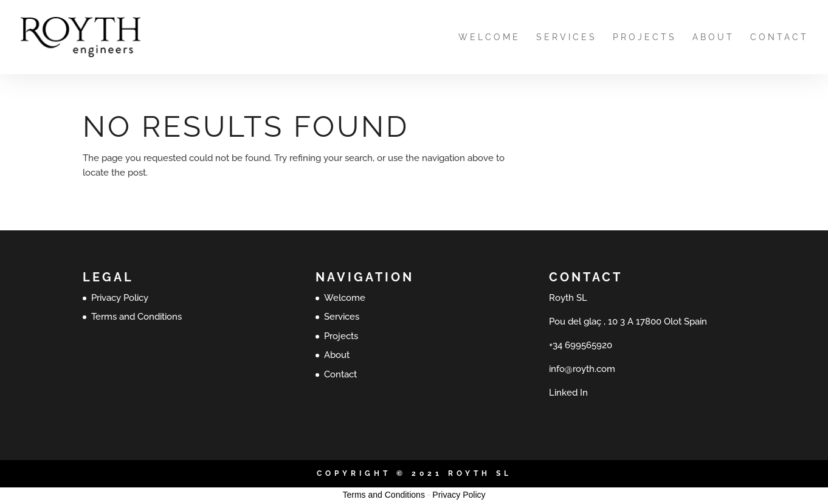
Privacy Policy (119, 297)
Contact (779, 37)
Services (566, 37)
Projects (645, 37)
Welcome (489, 37)
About (713, 37)
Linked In (568, 392)
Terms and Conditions (136, 316)
